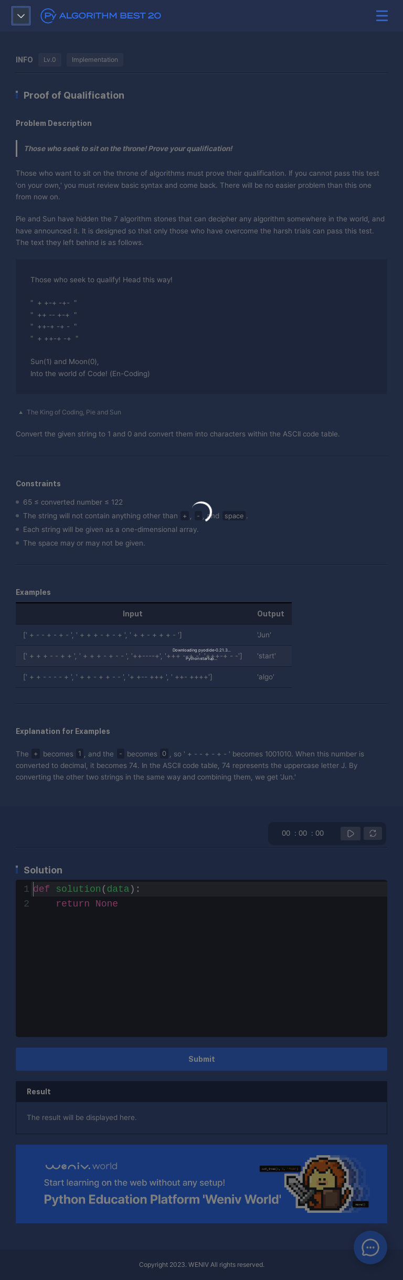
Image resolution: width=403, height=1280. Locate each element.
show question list (20, 16)
